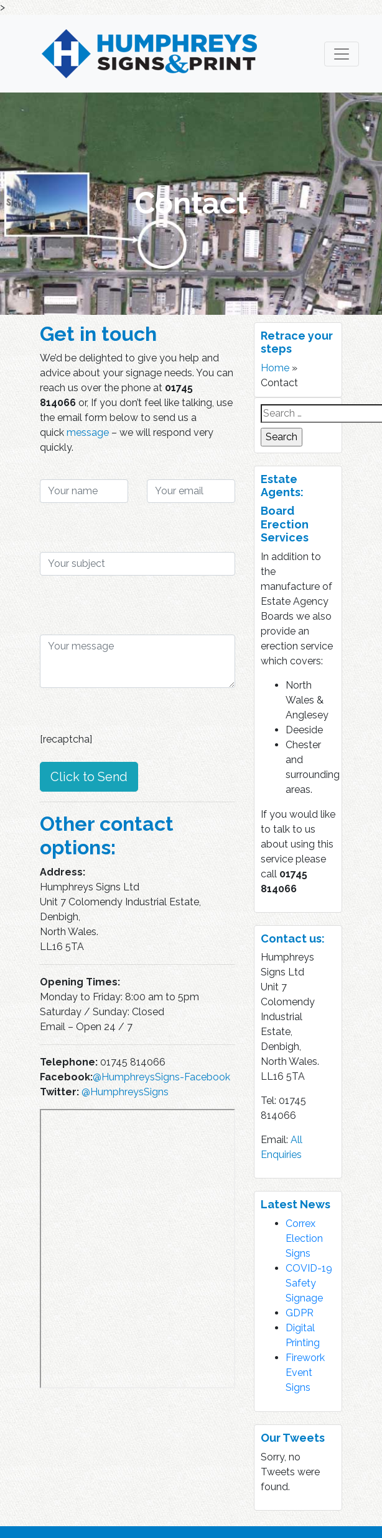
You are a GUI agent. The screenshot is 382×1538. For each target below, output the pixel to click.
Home (275, 368)
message (88, 432)
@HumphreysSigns (125, 1092)
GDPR (300, 1313)
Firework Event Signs (305, 1372)
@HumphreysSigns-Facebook (161, 1077)
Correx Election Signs (304, 1238)
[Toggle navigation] (341, 54)
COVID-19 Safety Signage (309, 1283)
